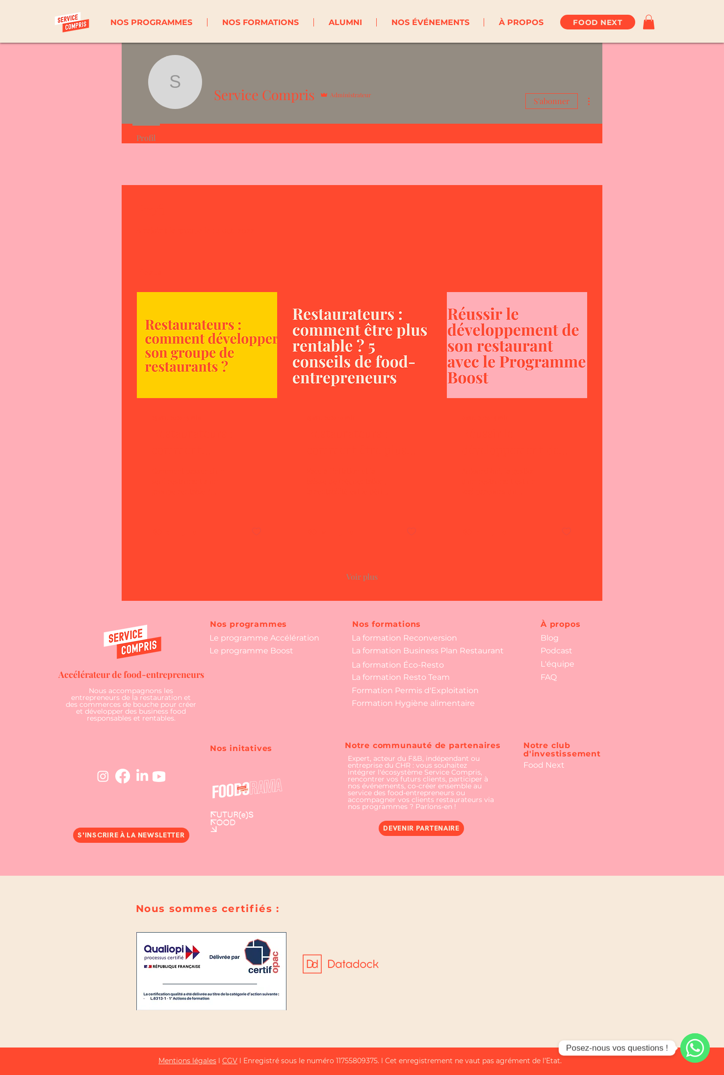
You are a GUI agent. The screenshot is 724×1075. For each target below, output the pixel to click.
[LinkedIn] (142, 776)
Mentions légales (187, 1060)
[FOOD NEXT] (597, 22)
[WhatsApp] (695, 1048)
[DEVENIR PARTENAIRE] (421, 828)
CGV (229, 1060)
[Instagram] (103, 776)
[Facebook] (122, 776)
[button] (151, 22)
